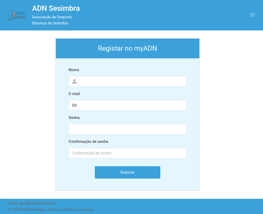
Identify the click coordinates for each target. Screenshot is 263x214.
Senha (74, 117)
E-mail (74, 93)
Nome (74, 69)
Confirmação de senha (88, 141)
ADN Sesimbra (56, 8)
